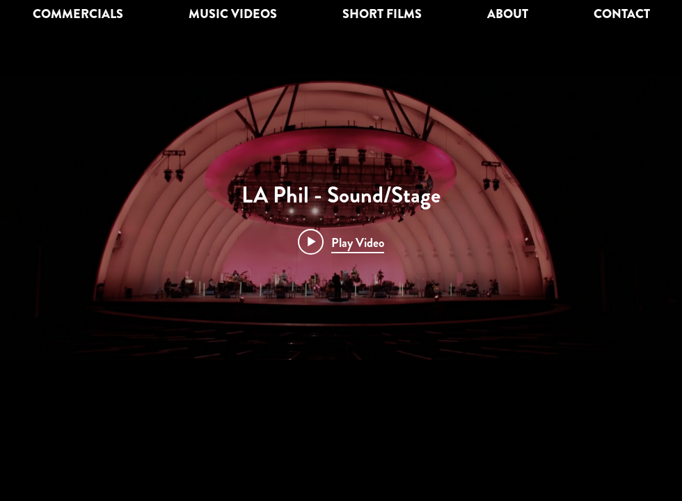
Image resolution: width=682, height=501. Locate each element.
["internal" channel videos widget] (341, 217)
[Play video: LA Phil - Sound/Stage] (341, 242)
